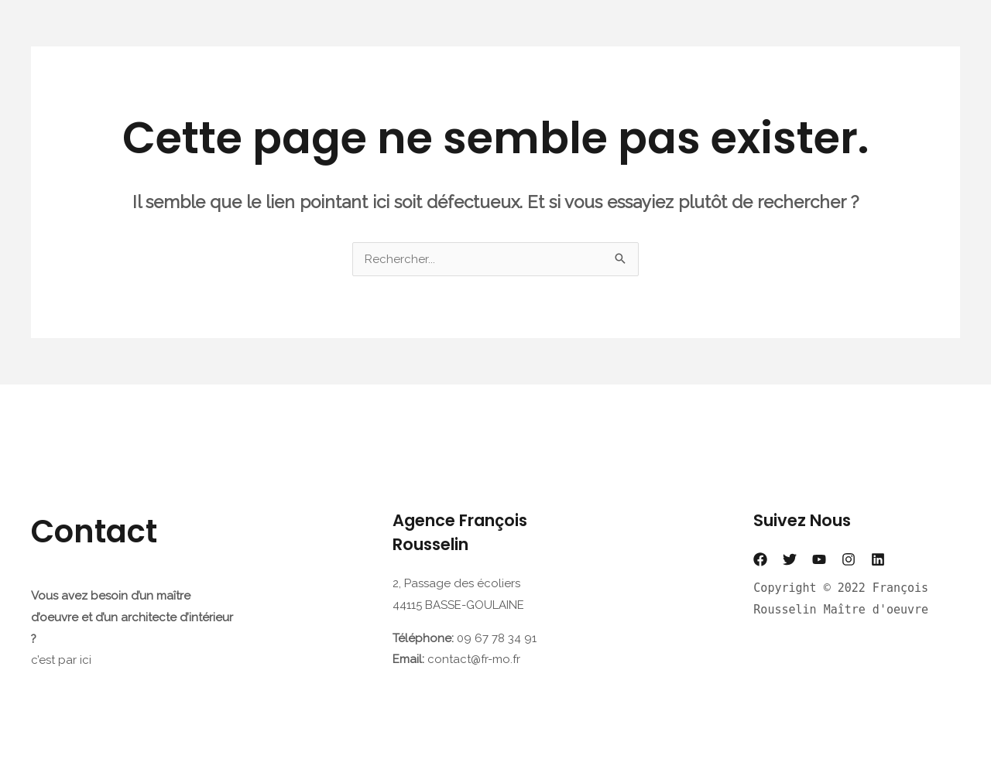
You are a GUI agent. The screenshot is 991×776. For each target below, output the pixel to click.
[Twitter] (790, 559)
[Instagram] (849, 559)
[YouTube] (819, 559)
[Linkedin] (878, 559)
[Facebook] (760, 559)
